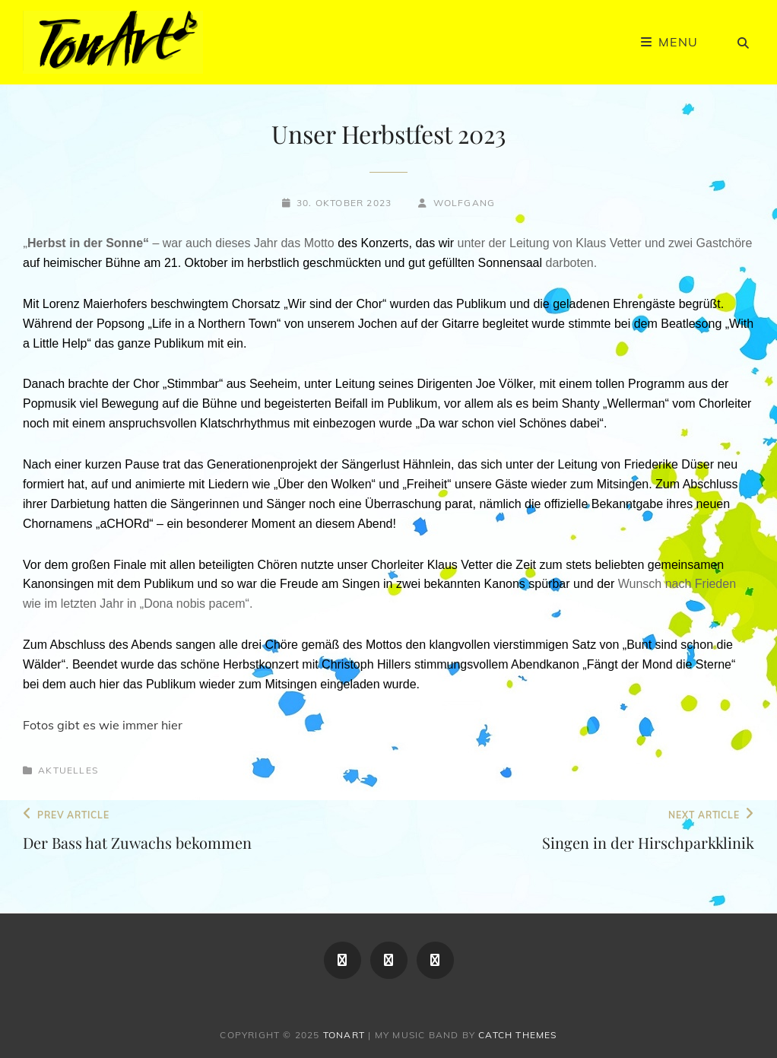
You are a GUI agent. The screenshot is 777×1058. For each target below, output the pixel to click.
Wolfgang (464, 202)
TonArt (344, 1035)
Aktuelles (68, 770)
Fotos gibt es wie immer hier (102, 724)
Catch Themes (517, 1035)
